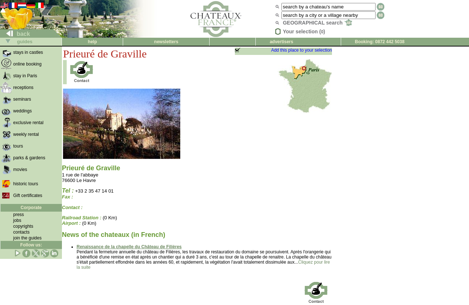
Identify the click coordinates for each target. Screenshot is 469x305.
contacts (21, 232)
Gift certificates (27, 195)
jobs (17, 220)
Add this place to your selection (301, 50)
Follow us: (31, 245)
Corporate (31, 207)
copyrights (23, 226)
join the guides (27, 238)
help (92, 41)
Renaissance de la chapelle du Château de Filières (129, 246)
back (15, 34)
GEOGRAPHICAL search (317, 23)
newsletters (166, 41)
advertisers (281, 41)
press (18, 214)
